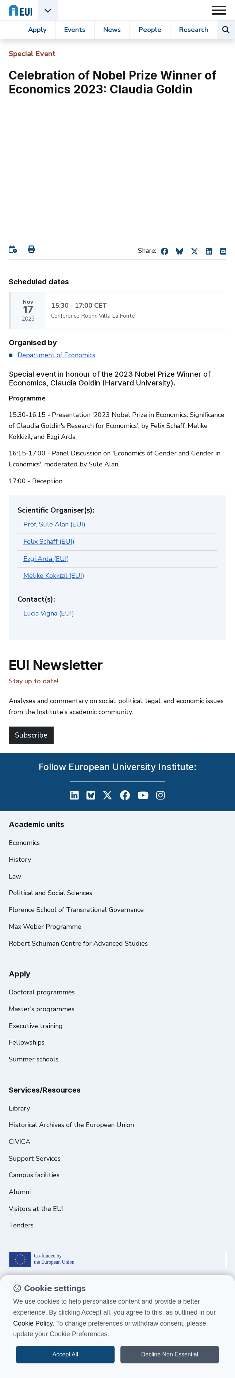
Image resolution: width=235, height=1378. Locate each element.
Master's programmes (41, 1009)
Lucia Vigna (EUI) (48, 613)
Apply (37, 29)
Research (193, 29)
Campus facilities (34, 1175)
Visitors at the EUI (36, 1208)
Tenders (21, 1225)
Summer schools (33, 1059)
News (112, 29)
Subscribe (31, 735)
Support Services (35, 1158)
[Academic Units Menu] (48, 10)
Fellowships (27, 1042)
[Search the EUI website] (226, 30)
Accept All (65, 1354)
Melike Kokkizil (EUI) (53, 575)
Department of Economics (56, 355)
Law (15, 876)
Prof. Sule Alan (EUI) (54, 524)
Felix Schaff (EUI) (48, 541)
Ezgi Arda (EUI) (46, 558)
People (150, 29)
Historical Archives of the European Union (71, 1124)
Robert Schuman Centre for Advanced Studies (78, 943)
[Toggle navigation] (219, 10)
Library (19, 1108)
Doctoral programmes (42, 992)
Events (74, 29)
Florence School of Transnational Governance (76, 909)
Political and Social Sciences (50, 893)
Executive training (36, 1026)
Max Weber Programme (45, 926)
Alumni (20, 1191)
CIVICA (19, 1141)
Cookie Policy (33, 1323)
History (20, 859)
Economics (24, 842)
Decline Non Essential (170, 1354)
